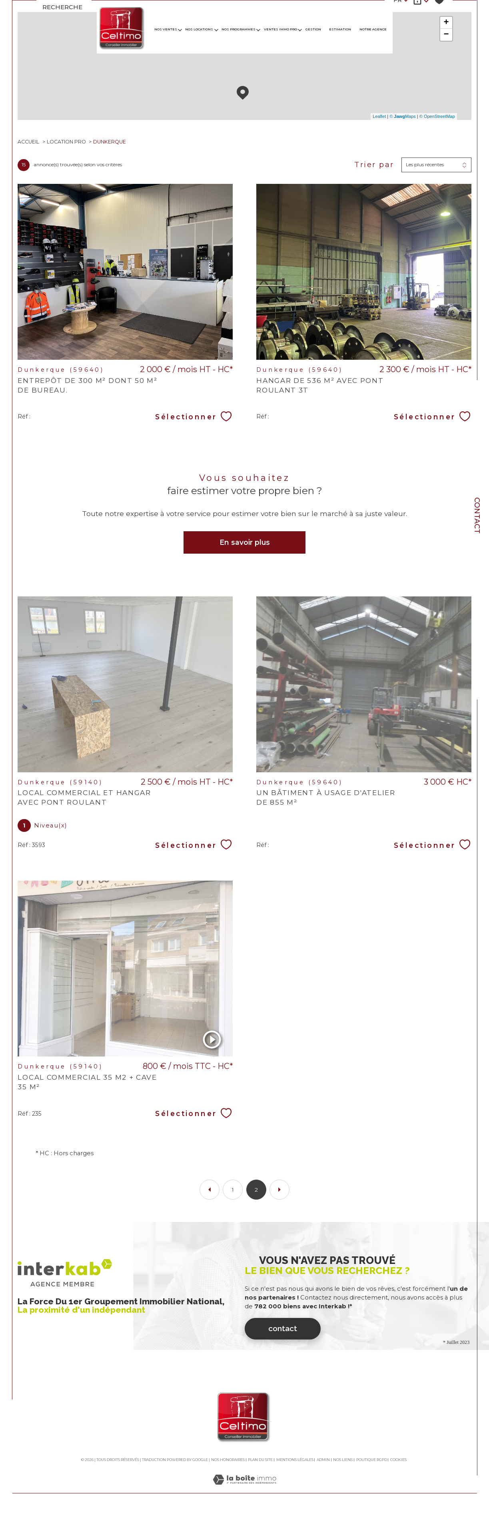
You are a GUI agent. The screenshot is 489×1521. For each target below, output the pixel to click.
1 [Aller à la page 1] (233, 1197)
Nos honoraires (228, 1468)
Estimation (340, 30)
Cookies (398, 1468)
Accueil (29, 143)
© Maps (402, 116)
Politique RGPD (371, 1468)
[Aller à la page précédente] (210, 1198)
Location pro (66, 143)
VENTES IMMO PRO (280, 30)
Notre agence (373, 30)
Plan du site (260, 1468)
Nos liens (343, 1468)
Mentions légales (294, 1468)
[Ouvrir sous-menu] (180, 29)
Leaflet (378, 116)
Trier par (374, 166)
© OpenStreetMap (437, 116)
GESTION (313, 30)
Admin (323, 1468)
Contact (477, 515)
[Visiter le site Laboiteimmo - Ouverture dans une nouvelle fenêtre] (244, 1497)
